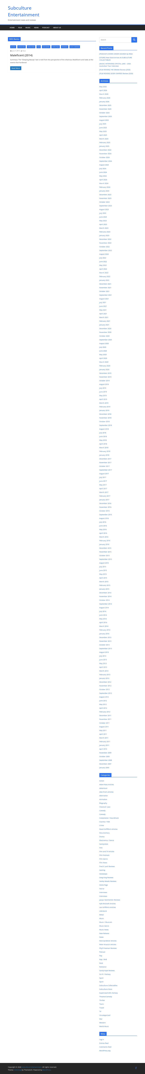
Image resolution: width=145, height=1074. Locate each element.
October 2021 (104, 291)
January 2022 (104, 280)
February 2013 (104, 674)
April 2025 (103, 135)
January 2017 (104, 500)
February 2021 (104, 321)
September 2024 (105, 161)
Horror (101, 889)
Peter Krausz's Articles (107, 944)
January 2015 (104, 589)
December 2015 (105, 548)
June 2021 (103, 306)
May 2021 (103, 310)
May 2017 (103, 485)
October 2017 (104, 466)
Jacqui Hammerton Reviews (109, 900)
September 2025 (105, 116)
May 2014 (103, 619)
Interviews (103, 892)
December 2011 (105, 715)
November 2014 (105, 596)
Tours (101, 1004)
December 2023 (105, 194)
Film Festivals (104, 855)
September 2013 (105, 648)
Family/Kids (31, 47)
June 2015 (103, 570)
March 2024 (103, 183)
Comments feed (105, 1047)
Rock (101, 963)
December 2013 (105, 637)
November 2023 (105, 198)
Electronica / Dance (106, 840)
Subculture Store (105, 989)
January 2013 (104, 678)
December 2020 (105, 328)
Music (27, 27)
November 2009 (105, 753)
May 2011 (103, 730)
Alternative (103, 796)
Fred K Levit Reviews (107, 866)
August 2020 (104, 343)
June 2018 (103, 436)
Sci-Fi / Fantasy (74, 47)
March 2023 (103, 228)
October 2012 (104, 689)
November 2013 (105, 641)
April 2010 (103, 749)
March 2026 (103, 94)
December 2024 (105, 150)
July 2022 (102, 258)
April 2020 (103, 358)
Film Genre (46, 47)
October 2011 (104, 723)
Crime (101, 825)
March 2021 (103, 317)
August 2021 (104, 299)
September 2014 (105, 604)
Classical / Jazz (104, 807)
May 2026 (103, 87)
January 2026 (104, 101)
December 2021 (105, 284)
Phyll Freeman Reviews (108, 948)
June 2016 (103, 526)
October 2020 (104, 336)
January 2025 (104, 146)
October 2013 (104, 645)
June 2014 (103, 615)
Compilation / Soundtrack (109, 818)
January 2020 (104, 369)
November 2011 (105, 719)
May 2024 (103, 176)
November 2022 (105, 243)
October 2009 (104, 756)
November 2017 (105, 462)
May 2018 (103, 440)
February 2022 (104, 276)
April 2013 (103, 667)
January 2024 (104, 191)
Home (12, 27)
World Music (104, 1026)
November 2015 (105, 552)
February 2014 (104, 630)
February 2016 (104, 541)
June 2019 (103, 392)
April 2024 (103, 180)
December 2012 (105, 682)
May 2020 (103, 354)
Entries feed (104, 1043)
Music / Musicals (105, 922)
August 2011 (104, 727)
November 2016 (105, 507)
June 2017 (103, 481)
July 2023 (102, 213)
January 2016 (104, 544)
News (36, 27)
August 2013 (104, 652)
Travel (101, 1008)
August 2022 (104, 254)
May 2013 (103, 663)
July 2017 (102, 477)
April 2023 (103, 224)
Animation (103, 799)
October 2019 (104, 381)
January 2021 (104, 325)
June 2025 (103, 128)
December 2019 (105, 373)
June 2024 (103, 172)
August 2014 (104, 608)
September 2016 (105, 514)
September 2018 (105, 425)
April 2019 (103, 399)
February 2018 (104, 451)
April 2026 (103, 90)
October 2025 (104, 113)
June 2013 (103, 660)
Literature (103, 911)
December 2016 (105, 503)
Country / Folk (104, 822)
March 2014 (103, 626)
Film (20, 27)
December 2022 (105, 239)
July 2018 (102, 433)
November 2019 (105, 377)
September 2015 (105, 559)
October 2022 (104, 247)
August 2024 (104, 165)
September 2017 (105, 470)
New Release (104, 933)
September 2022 (105, 250)
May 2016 (103, 529)
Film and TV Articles (106, 851)
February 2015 (104, 585)
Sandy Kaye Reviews (107, 970)
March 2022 (103, 273)
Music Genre (104, 926)
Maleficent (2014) (21, 55)
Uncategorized (104, 1015)
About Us (57, 27)
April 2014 (103, 622)
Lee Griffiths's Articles (107, 907)
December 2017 (105, 459)
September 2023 (105, 206)
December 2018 (105, 414)
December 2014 (105, 593)
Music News (104, 930)
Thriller (102, 1000)
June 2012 (103, 701)
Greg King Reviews (106, 877)
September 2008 (105, 760)
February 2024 (104, 187)
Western (102, 1023)
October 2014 (104, 600)
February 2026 (104, 98)
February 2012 (104, 712)
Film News (103, 863)
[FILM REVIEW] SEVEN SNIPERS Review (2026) (116, 73)
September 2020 (105, 340)
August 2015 (104, 563)
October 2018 (104, 421)
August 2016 (104, 518)
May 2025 (103, 131)
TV (100, 1011)
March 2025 (103, 139)
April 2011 (103, 734)
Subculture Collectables (108, 985)
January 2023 (104, 235)
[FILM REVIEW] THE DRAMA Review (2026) (114, 70)
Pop (100, 956)
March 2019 (103, 403)
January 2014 (104, 634)
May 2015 (103, 574)
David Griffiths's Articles (108, 829)
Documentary (104, 833)
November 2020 (105, 332)
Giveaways (103, 874)
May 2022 (103, 265)
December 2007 (105, 764)
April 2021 (103, 314)
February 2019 (104, 407)
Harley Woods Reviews (107, 881)
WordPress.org (104, 1051)
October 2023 (104, 202)
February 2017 (104, 496)
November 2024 (105, 154)
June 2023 (103, 217)
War (100, 1019)
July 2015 (102, 567)
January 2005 (104, 768)
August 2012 (104, 697)
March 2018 (103, 448)
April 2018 (103, 444)
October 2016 (104, 511)
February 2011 (104, 741)
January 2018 (104, 455)
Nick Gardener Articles (107, 941)
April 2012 (103, 708)
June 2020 (103, 351)
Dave (24, 51)
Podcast (46, 27)
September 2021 (105, 295)
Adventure (21, 47)
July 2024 (102, 168)
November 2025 (105, 109)
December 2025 (105, 105)
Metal (101, 915)
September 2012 (105, 693)
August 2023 (104, 209)
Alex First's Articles (106, 792)
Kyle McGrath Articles (107, 903)
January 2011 (104, 745)
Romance (64, 47)
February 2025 (104, 142)
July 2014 (102, 611)
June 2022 (103, 261)
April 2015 (103, 578)
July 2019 (102, 388)
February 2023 (104, 232)
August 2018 (104, 429)
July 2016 (102, 522)
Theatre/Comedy (105, 997)
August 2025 (104, 120)
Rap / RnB (103, 959)
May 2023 (103, 221)
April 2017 (103, 488)
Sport (101, 978)
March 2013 (103, 671)
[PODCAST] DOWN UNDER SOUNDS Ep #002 (116, 54)
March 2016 (103, 537)
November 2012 (105, 686)
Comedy (102, 810)
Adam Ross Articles (106, 784)
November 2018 (105, 418)
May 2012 (103, 704)
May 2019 (103, 395)
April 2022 (103, 269)
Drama (101, 837)
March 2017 (103, 492)
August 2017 (104, 474)
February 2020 (104, 366)
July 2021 (102, 302)
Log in (101, 1039)
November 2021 (105, 288)
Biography (103, 803)
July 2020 (102, 347)
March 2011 (103, 738)
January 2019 (104, 410)
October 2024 (104, 157)
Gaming (102, 870)
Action (13, 47)
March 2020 (103, 362)
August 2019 (104, 384)
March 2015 (103, 581)
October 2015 (104, 555)
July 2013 (102, 656)
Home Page (55, 47)
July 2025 (102, 124)
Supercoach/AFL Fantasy (108, 993)
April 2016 (103, 533)
